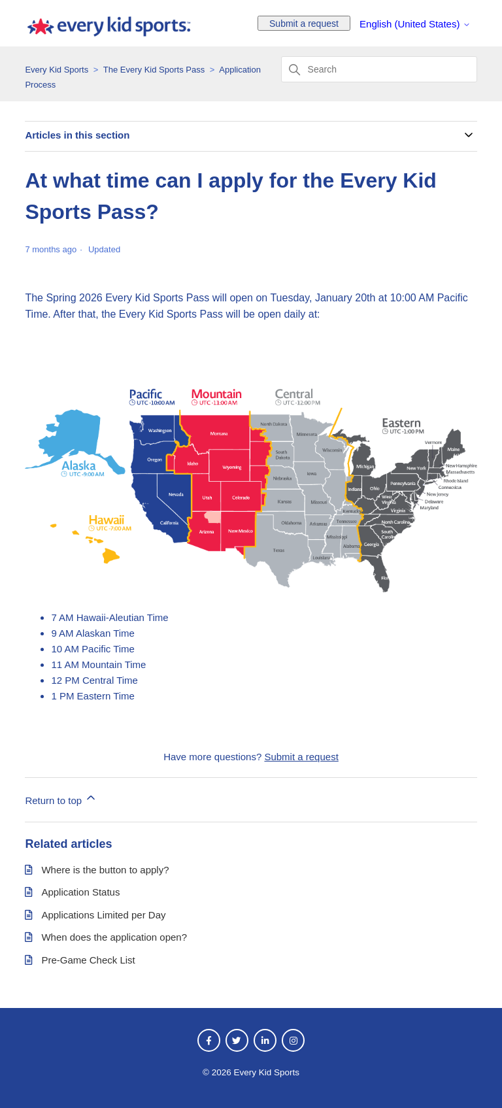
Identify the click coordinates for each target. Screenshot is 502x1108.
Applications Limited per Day (103, 914)
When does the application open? (114, 937)
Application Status (80, 892)
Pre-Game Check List (88, 959)
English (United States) (415, 23)
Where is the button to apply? (105, 869)
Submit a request (304, 23)
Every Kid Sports (56, 70)
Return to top (61, 798)
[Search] (379, 69)
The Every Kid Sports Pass (154, 70)
